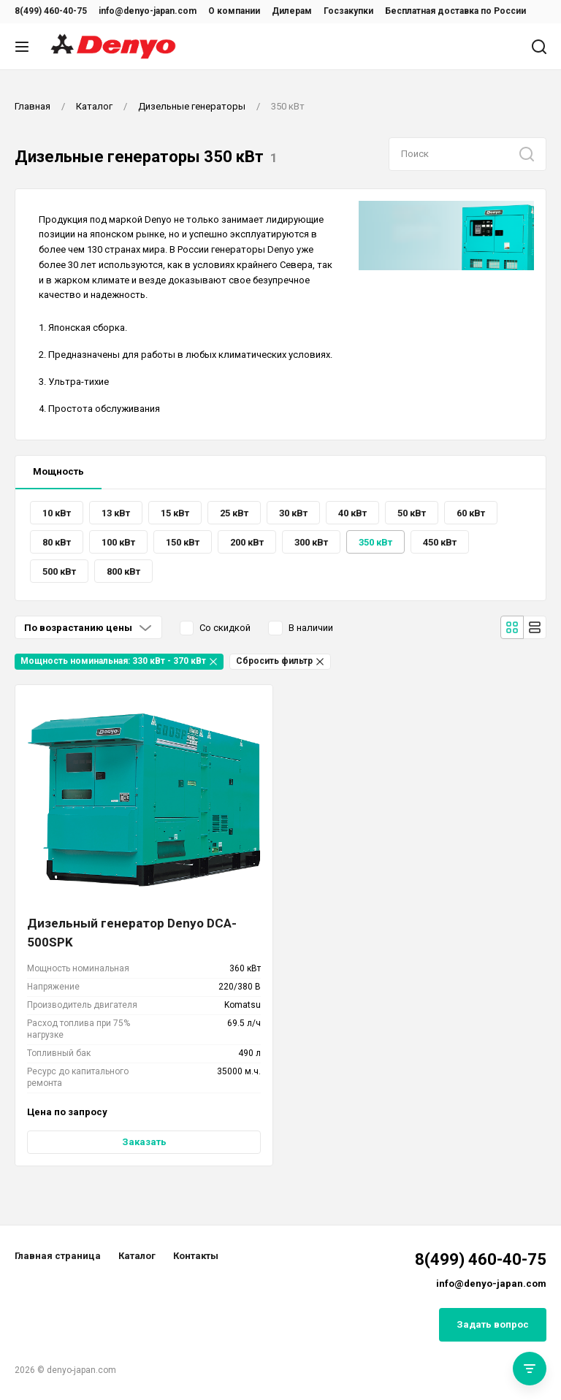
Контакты (195, 1255)
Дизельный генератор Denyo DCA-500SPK (132, 932)
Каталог (137, 1255)
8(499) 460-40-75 (51, 11)
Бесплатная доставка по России (455, 11)
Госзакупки (348, 11)
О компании (234, 11)
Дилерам (292, 11)
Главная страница (58, 1255)
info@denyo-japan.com (147, 11)
